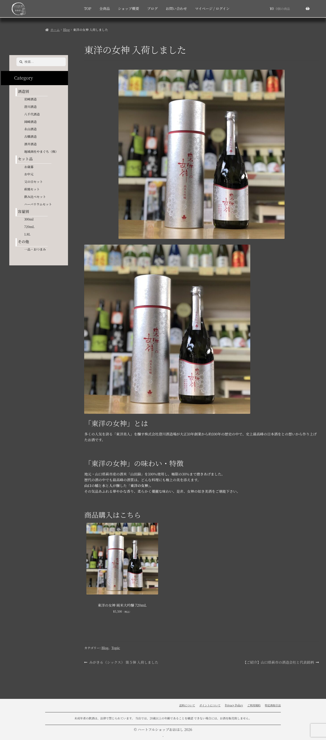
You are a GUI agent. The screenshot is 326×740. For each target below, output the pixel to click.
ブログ (152, 8)
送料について (187, 705)
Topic (115, 648)
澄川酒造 (30, 106)
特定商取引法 (273, 705)
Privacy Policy (234, 705)
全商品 (104, 8)
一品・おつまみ (35, 249)
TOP (87, 8)
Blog (66, 29)
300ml (28, 219)
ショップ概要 (128, 8)
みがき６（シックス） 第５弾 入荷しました (123, 662)
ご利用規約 (254, 705)
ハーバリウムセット (38, 204)
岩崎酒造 (30, 99)
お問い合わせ (176, 8)
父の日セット (33, 181)
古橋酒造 (30, 136)
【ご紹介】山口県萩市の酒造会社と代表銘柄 (278, 662)
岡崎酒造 (30, 121)
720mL (29, 226)
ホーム (55, 29)
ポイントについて (210, 705)
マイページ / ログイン (212, 8)
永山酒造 (32, 129)
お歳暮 (28, 167)
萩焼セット (32, 189)
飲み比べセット (35, 196)
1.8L (27, 234)
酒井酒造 (30, 144)
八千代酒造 (32, 114)
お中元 (28, 174)
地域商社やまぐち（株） (41, 151)
